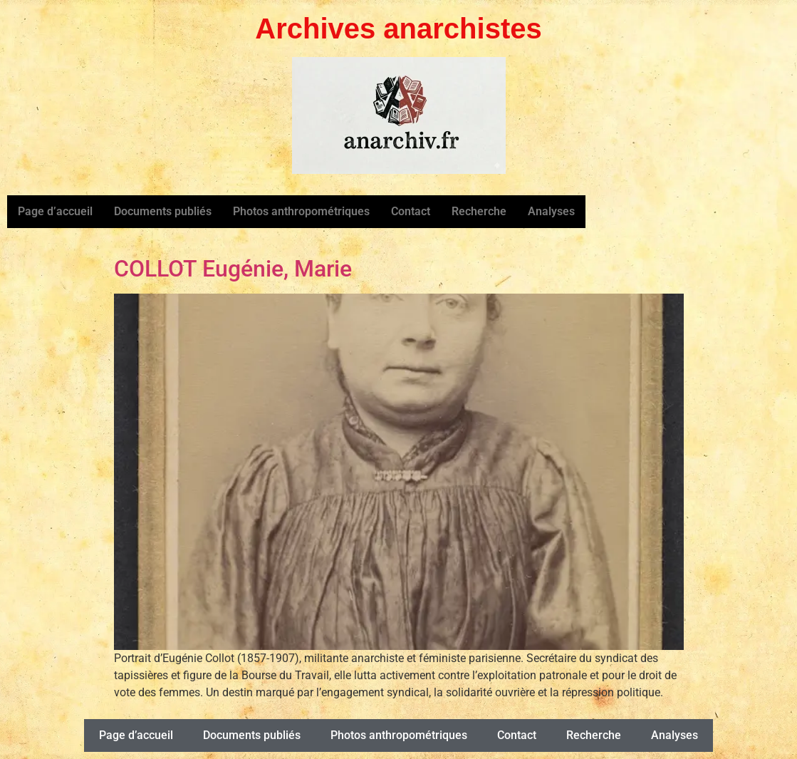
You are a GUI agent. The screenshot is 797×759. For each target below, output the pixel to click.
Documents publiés (163, 211)
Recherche (479, 211)
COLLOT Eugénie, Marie (233, 268)
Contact (410, 211)
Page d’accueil (55, 211)
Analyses (551, 211)
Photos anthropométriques (301, 211)
